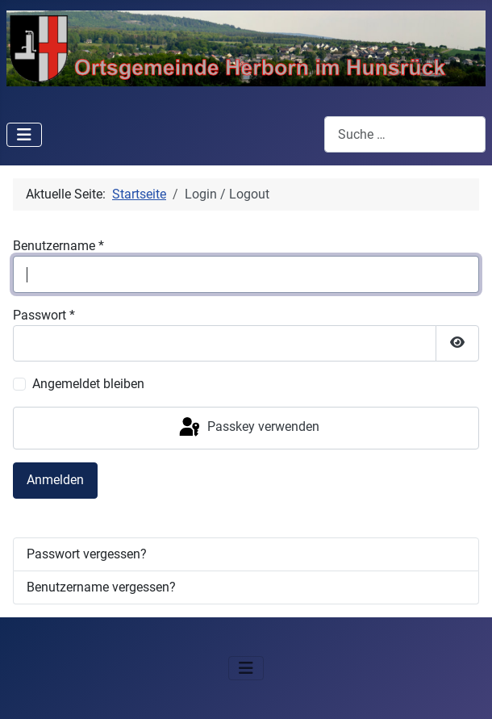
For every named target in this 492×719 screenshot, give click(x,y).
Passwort (44, 315)
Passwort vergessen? (87, 554)
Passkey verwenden (248, 428)
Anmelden (55, 479)
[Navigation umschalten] (24, 135)
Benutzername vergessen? (101, 587)
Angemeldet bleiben (88, 383)
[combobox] (405, 134)
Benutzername (58, 245)
